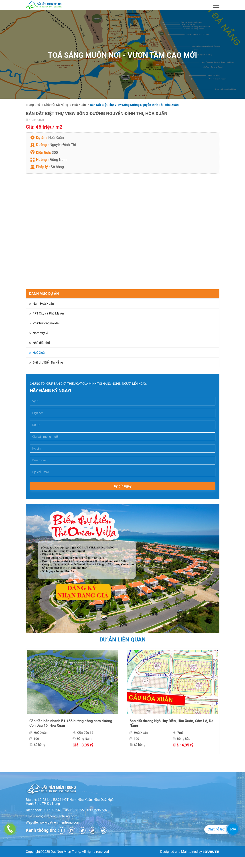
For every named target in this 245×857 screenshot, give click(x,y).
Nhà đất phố (41, 343)
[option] (72, 705)
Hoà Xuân (79, 105)
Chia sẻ (31, 287)
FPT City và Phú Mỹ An (48, 313)
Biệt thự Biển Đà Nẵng (48, 362)
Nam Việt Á (40, 333)
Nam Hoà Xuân (43, 303)
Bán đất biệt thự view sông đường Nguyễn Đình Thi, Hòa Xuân (134, 105)
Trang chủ (33, 105)
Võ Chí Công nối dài (46, 323)
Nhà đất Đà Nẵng (56, 105)
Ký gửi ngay (122, 486)
